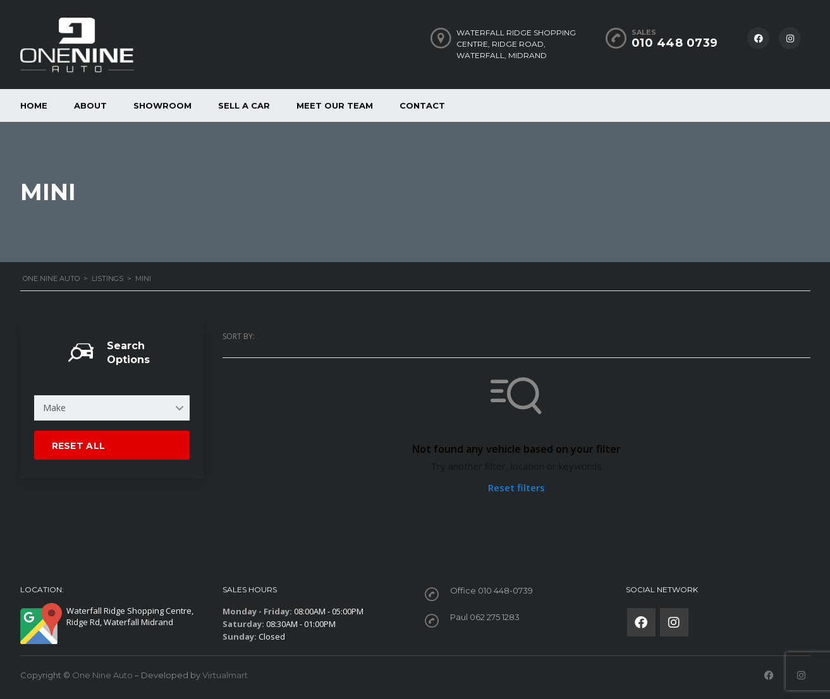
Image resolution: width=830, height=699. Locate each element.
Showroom (162, 105)
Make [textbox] (54, 408)
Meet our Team (334, 105)
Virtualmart (225, 675)
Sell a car (244, 105)
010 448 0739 (675, 43)
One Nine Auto (102, 675)
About (90, 105)
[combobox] (112, 408)
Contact (422, 105)
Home (33, 105)
